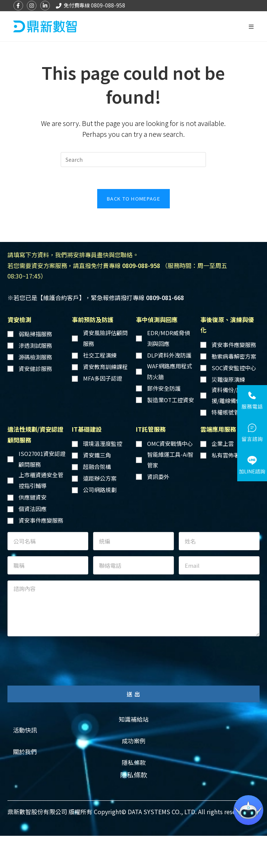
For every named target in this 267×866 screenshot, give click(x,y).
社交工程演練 (100, 355)
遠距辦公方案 (100, 478)
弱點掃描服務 (35, 334)
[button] (134, 719)
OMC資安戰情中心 (170, 444)
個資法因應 (33, 509)
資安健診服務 (35, 369)
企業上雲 (223, 444)
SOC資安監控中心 (234, 368)
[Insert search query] (133, 159)
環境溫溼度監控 (102, 444)
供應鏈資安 (33, 497)
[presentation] (64, 657)
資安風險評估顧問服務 (105, 339)
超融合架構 (97, 467)
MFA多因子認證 (102, 378)
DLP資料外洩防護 (169, 355)
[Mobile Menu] (251, 26)
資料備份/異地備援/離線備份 (232, 396)
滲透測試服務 (35, 346)
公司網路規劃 (100, 490)
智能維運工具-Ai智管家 (170, 460)
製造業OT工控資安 (170, 400)
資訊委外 (158, 477)
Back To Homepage (133, 198)
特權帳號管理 (228, 412)
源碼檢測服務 (35, 357)
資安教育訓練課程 (105, 367)
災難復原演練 (228, 380)
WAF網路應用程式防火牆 (169, 371)
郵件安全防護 (164, 389)
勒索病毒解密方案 (234, 356)
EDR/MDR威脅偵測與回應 (168, 339)
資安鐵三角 (97, 455)
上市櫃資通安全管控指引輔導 (41, 480)
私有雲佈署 (225, 455)
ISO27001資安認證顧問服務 (42, 459)
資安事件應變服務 (234, 345)
